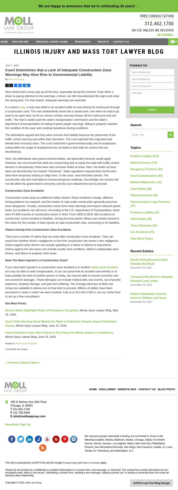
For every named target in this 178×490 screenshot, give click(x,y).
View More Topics (140, 230)
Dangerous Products (144, 169)
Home (7, 41)
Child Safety (139, 212)
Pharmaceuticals (142, 194)
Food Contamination (144, 175)
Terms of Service (93, 462)
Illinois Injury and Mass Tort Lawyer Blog (19, 25)
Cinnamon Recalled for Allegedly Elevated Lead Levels (149, 269)
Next (36, 364)
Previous (12, 364)
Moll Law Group (34, 482)
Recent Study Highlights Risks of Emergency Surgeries (41, 312)
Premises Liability (143, 206)
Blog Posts (166, 388)
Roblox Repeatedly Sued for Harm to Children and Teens (151, 285)
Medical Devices (142, 163)
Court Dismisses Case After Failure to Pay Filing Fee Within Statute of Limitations (59, 334)
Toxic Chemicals (142, 218)
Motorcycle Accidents (26, 345)
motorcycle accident (104, 269)
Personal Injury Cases (58, 41)
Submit (152, 111)
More (170, 41)
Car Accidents (141, 224)
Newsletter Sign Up (18, 426)
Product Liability (143, 157)
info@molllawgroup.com (28, 418)
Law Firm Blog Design (156, 482)
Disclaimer (109, 388)
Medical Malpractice (144, 182)
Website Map (128, 388)
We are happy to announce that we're (89, 6)
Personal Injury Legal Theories (150, 200)
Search (171, 136)
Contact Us (130, 41)
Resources (89, 41)
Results (109, 41)
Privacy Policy (70, 462)
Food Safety (139, 188)
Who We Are (26, 41)
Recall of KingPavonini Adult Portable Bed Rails (147, 253)
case (22, 108)
